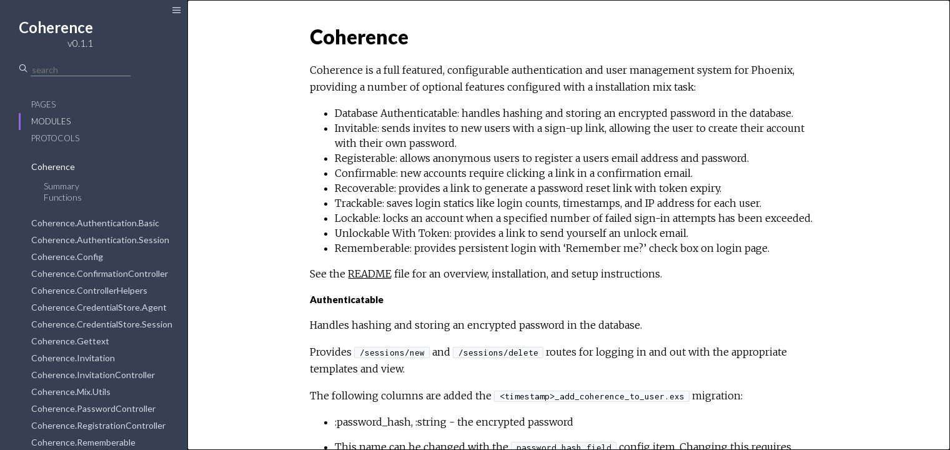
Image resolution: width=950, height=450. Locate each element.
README (370, 274)
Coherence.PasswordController (93, 408)
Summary (61, 186)
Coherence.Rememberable (83, 442)
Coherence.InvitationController (93, 374)
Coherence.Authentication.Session (100, 239)
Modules (51, 121)
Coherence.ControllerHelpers (89, 290)
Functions (63, 197)
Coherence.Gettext (70, 341)
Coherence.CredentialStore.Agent (99, 307)
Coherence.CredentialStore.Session (101, 324)
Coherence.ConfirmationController (99, 273)
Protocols (55, 138)
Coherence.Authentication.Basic (95, 223)
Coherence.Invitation (73, 357)
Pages (43, 104)
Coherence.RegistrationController (98, 425)
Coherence (53, 166)
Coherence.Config (67, 256)
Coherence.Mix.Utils (71, 391)
